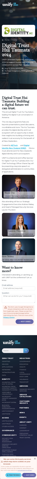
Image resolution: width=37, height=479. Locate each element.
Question (5, 293)
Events (14, 40)
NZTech (14, 145)
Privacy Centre (9, 317)
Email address (7, 285)
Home (5, 40)
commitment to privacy (24, 470)
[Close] (35, 458)
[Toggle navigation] (33, 3)
